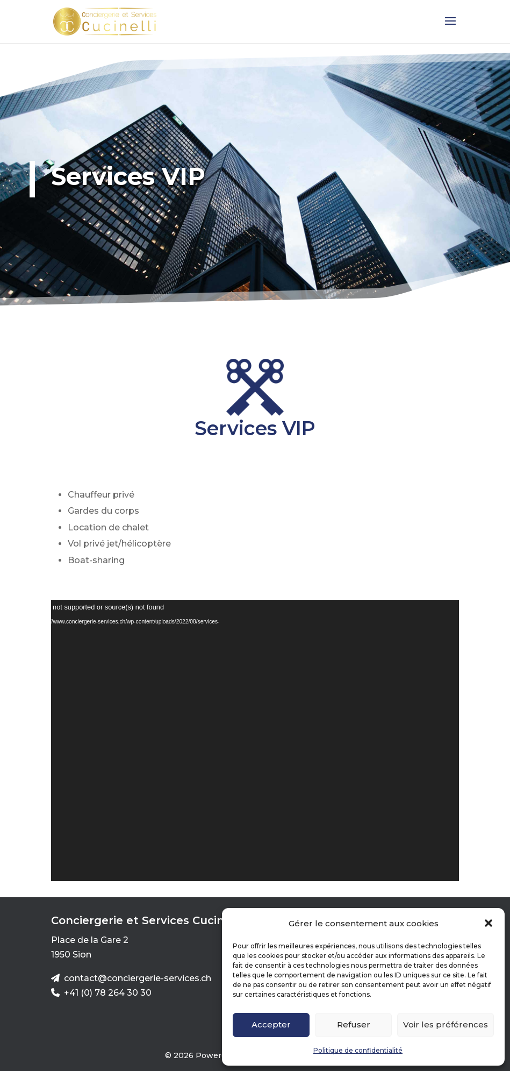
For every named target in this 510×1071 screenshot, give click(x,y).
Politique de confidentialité (358, 1050)
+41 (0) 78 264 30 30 (108, 993)
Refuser (353, 1024)
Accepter (271, 1024)
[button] (488, 923)
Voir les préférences (445, 1024)
